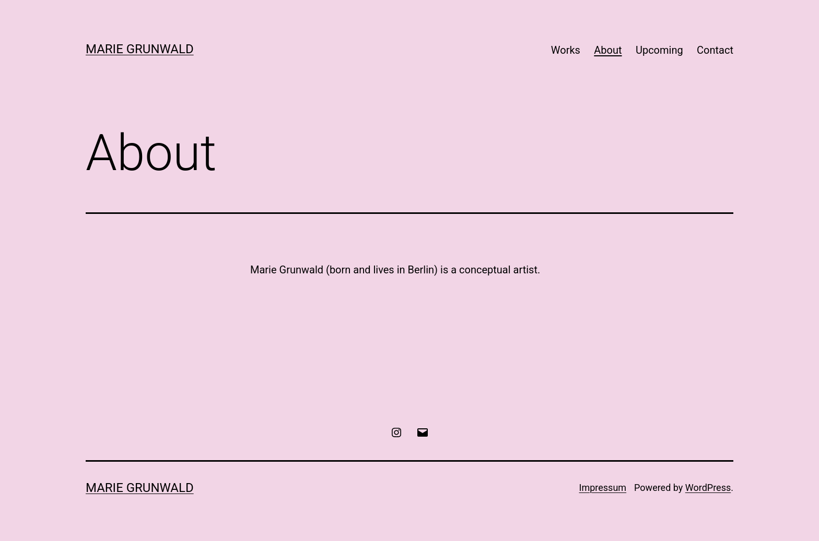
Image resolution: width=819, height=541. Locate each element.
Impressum (603, 487)
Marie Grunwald (140, 49)
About (608, 50)
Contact (715, 50)
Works (565, 50)
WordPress (708, 487)
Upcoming (659, 50)
